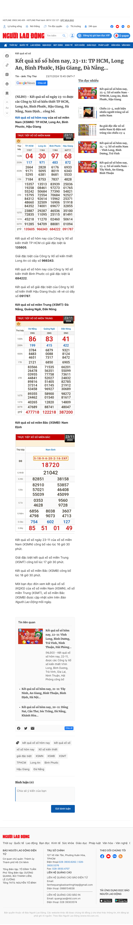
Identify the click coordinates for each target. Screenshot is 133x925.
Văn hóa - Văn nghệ (121, 45)
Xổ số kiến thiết (47, 749)
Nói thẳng (32, 26)
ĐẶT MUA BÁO (67, 20)
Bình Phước (51, 762)
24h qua (90, 26)
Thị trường (73, 26)
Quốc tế (24, 45)
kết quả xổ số (62, 742)
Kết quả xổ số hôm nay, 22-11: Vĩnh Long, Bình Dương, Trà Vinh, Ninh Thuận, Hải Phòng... (59, 639)
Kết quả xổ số (23, 53)
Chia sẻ (42, 83)
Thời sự (13, 45)
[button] (7, 102)
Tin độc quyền (52, 26)
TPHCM (21, 762)
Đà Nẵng (39, 769)
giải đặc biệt (24, 756)
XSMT (62, 756)
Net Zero (58, 45)
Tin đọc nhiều (88, 81)
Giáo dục (91, 45)
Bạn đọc (47, 45)
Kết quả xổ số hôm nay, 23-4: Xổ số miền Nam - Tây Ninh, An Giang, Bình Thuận (114, 168)
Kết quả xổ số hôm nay (31, 117)
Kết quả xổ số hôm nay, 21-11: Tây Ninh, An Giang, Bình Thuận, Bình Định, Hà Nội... (44, 693)
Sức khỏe (80, 45)
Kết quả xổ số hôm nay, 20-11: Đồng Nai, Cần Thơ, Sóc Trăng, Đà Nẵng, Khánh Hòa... (45, 711)
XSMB (51, 756)
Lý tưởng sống (12, 26)
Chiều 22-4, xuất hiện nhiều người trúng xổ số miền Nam (114, 112)
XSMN (39, 756)
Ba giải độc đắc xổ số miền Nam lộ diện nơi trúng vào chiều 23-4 (113, 129)
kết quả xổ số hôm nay (36, 742)
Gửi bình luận (63, 808)
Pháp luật (103, 45)
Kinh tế (69, 45)
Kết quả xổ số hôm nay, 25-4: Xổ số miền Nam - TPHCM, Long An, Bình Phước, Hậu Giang (114, 94)
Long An (35, 762)
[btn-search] (64, 35)
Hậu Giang (23, 769)
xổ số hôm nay (25, 749)
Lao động (35, 45)
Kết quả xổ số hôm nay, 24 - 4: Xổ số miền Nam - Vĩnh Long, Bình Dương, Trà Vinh (114, 148)
